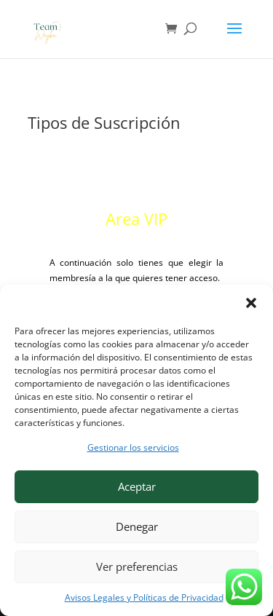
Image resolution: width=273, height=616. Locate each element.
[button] (251, 303)
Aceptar (137, 486)
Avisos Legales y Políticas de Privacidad (144, 597)
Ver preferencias (137, 566)
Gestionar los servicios (133, 447)
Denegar (137, 526)
